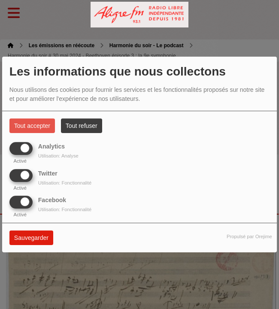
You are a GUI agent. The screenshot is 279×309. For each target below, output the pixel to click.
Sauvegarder (31, 237)
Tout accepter (32, 125)
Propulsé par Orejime (249, 236)
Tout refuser (81, 125)
